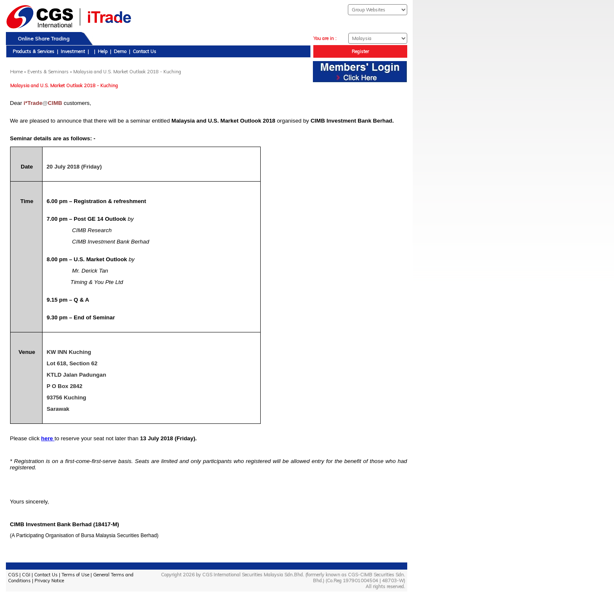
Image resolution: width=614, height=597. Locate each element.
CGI (26, 575)
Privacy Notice (49, 581)
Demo (120, 51)
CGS (13, 575)
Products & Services (33, 51)
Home (16, 72)
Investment (73, 51)
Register (360, 51)
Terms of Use (75, 575)
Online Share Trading (43, 38)
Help (102, 51)
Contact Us (144, 51)
